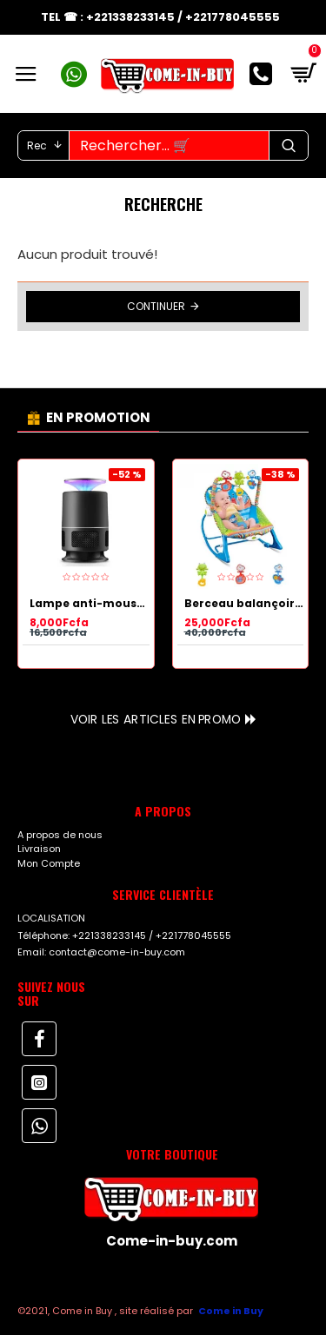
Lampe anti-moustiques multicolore (90, 604)
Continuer (156, 306)
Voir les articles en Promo (155, 719)
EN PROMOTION (98, 417)
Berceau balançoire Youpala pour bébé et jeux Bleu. (244, 604)
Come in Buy (230, 1311)
